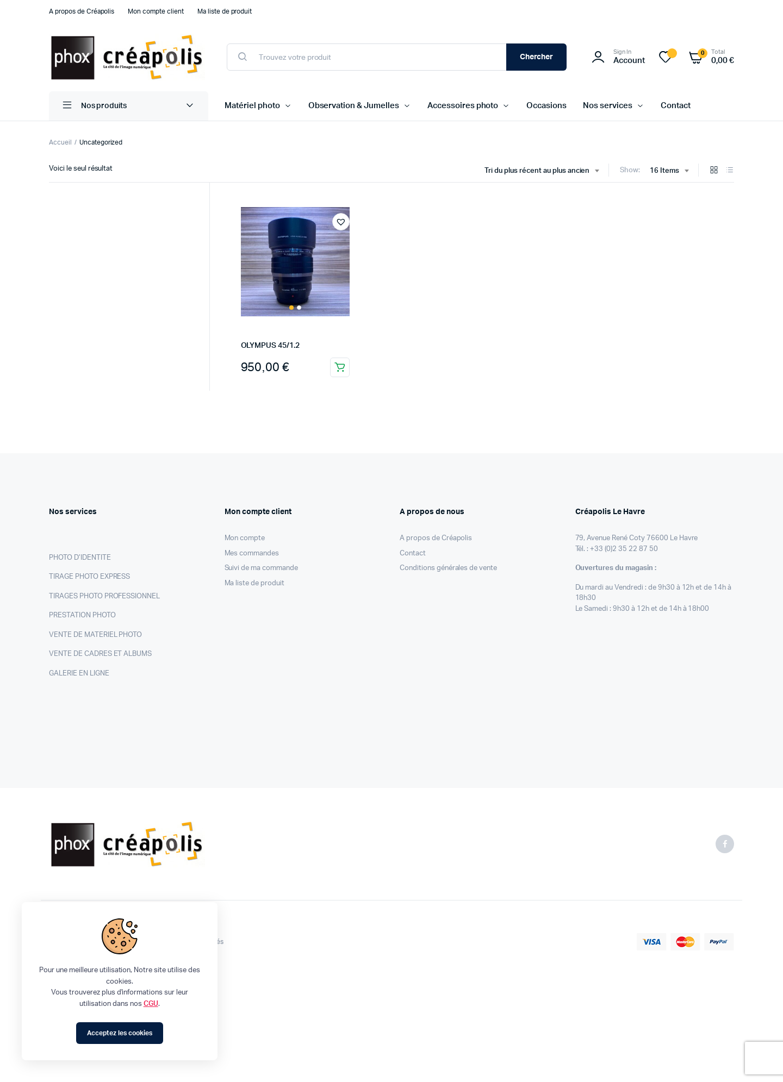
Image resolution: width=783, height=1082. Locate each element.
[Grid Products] (714, 170)
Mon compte (245, 538)
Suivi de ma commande (261, 568)
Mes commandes (252, 553)
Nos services (607, 106)
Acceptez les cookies (119, 1033)
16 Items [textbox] (664, 170)
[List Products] (729, 170)
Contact (676, 106)
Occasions (546, 106)
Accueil (60, 142)
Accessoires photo (463, 106)
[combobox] (541, 171)
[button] (340, 221)
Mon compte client (156, 11)
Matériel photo (252, 106)
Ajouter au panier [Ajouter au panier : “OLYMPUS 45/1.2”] (339, 367)
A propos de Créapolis (81, 11)
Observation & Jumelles (353, 106)
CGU (151, 1004)
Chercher (537, 57)
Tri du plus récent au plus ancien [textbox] (536, 170)
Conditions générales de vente (448, 568)
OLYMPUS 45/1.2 (270, 345)
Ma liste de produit (224, 11)
